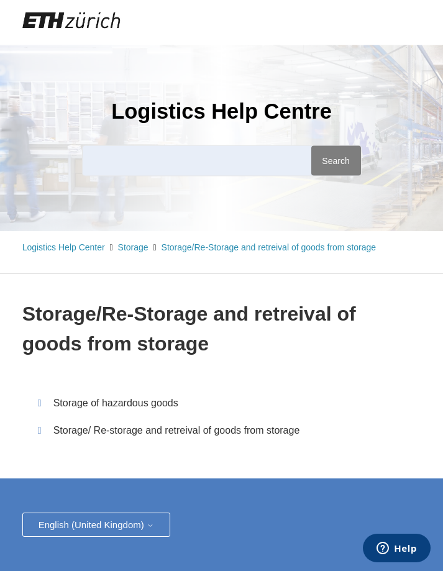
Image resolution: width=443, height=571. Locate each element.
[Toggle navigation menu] (372, 22)
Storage (133, 247)
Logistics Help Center (63, 247)
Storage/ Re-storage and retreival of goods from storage (176, 430)
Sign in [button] (401, 22)
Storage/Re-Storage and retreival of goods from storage (269, 247)
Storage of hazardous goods (115, 403)
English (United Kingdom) (96, 524)
